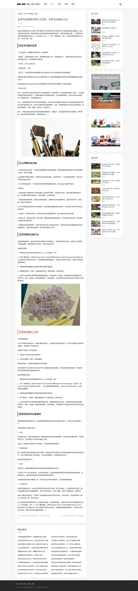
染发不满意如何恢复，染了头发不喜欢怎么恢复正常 (66, 570)
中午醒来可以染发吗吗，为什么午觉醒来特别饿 (65, 540)
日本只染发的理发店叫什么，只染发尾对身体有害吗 (66, 548)
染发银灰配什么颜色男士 (109, 28)
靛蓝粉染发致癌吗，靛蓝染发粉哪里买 (63, 558)
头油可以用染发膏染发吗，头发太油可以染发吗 (65, 555)
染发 (52, 4)
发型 (73, 4)
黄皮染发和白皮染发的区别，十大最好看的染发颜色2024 (66, 552)
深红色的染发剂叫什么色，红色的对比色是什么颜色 (33, 541)
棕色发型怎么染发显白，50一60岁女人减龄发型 (65, 544)
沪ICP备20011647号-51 (42, 587)
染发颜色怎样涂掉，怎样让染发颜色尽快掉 (64, 573)
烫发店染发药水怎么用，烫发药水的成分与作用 (32, 558)
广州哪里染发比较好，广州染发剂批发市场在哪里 (33, 562)
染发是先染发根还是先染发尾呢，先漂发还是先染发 (66, 563)
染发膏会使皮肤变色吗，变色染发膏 (73, 515)
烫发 (59, 4)
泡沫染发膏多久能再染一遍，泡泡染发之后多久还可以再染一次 (33, 544)
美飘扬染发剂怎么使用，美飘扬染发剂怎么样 (31, 551)
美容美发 (31, 13)
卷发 (66, 4)
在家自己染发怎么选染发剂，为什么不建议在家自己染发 (33, 566)
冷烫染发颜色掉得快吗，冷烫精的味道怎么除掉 (32, 537)
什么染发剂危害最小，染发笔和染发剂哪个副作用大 (33, 548)
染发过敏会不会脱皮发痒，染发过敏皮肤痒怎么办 (66, 566)
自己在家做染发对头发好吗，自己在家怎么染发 (32, 569)
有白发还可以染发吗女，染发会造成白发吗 (64, 537)
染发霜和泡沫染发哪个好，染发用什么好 (30, 555)
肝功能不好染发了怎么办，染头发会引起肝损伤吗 (33, 573)
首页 (45, 4)
